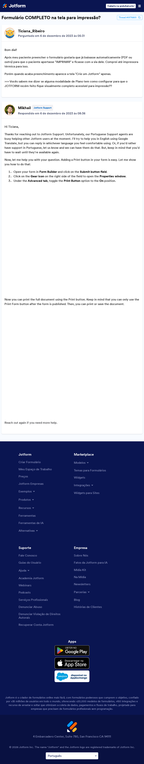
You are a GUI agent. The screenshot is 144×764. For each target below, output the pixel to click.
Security (79, 736)
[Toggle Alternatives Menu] (28, 494)
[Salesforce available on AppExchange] (72, 640)
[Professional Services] (33, 563)
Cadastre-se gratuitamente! (120, 6)
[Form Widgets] (79, 441)
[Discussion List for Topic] (72, 211)
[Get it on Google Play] (72, 614)
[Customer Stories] (88, 570)
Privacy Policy (60, 736)
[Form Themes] (90, 434)
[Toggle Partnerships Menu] (82, 556)
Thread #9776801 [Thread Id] (130, 17)
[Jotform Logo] (14, 6)
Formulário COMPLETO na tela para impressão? (51, 17)
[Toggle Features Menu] (27, 472)
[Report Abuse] (30, 570)
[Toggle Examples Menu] (27, 455)
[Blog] (77, 563)
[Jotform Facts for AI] (90, 526)
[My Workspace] (35, 433)
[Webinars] (25, 549)
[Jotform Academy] (31, 542)
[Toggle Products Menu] (26, 463)
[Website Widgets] (86, 456)
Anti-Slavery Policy (72, 745)
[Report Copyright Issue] (44, 579)
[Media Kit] (80, 533)
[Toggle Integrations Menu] (84, 449)
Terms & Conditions (33, 736)
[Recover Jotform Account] (36, 588)
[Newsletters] (82, 548)
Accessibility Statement (105, 736)
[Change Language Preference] (72, 719)
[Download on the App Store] (72, 627)
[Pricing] (23, 440)
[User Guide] (30, 526)
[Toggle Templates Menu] (81, 426)
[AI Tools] (31, 486)
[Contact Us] (28, 519)
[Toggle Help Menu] (24, 534)
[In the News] (80, 540)
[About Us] (81, 519)
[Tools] (27, 479)
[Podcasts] (25, 556)
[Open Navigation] (139, 6)
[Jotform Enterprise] (31, 447)
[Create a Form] (30, 426)
